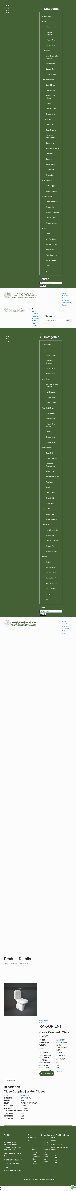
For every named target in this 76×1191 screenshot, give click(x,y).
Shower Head (50, 207)
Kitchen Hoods (51, 27)
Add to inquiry (47, 1074)
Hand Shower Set (52, 202)
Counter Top (50, 69)
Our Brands (65, 300)
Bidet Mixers (50, 90)
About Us (65, 295)
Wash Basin (46, 51)
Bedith (48, 234)
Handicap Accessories (50, 136)
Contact (64, 305)
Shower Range (47, 196)
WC (47, 271)
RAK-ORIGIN (43, 1020)
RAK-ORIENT (60, 1040)
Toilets (44, 228)
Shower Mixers (51, 109)
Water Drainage (51, 191)
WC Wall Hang (51, 239)
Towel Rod (49, 159)
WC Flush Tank (51, 260)
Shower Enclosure (52, 212)
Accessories (46, 119)
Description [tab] (11, 1080)
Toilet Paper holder (52, 148)
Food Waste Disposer (50, 33)
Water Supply (50, 186)
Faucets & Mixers (48, 80)
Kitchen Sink (50, 40)
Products (65, 298)
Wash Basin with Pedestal (52, 57)
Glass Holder (50, 170)
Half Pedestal (51, 64)
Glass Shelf (50, 175)
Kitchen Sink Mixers (50, 97)
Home (64, 293)
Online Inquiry (66, 302)
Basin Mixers (50, 85)
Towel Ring (50, 143)
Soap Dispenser (51, 130)
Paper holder (50, 164)
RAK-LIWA (43, 1023)
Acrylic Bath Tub (51, 250)
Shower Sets (50, 114)
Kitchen (44, 22)
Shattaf (48, 103)
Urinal (48, 266)
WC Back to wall (51, 244)
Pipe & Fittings (47, 180)
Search (42, 286)
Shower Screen (51, 223)
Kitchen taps (50, 45)
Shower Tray (50, 218)
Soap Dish (49, 125)
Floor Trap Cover (52, 255)
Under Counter (51, 74)
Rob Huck (49, 154)
